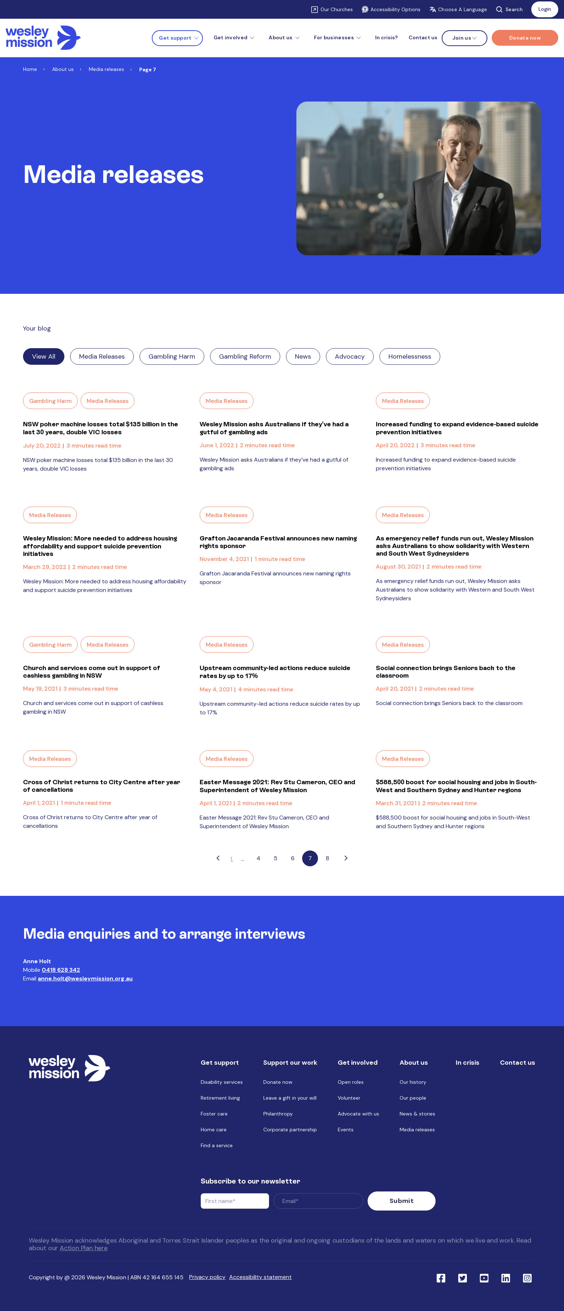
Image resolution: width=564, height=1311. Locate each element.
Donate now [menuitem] (277, 1082)
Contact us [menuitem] (423, 37)
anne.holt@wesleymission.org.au (85, 978)
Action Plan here (84, 1244)
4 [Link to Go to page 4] (258, 858)
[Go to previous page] (218, 858)
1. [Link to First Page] (231, 859)
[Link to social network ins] (527, 1274)
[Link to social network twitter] (462, 1274)
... (242, 859)
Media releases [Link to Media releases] (106, 69)
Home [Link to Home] (30, 69)
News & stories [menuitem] (417, 1113)
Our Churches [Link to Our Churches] (336, 9)
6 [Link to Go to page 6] (293, 858)
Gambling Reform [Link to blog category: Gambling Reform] (245, 356)
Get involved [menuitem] (358, 1062)
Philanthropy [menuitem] (278, 1113)
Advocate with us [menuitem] (358, 1113)
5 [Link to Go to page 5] (275, 858)
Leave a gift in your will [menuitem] (290, 1098)
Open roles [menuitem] (351, 1082)
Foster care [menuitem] (214, 1113)
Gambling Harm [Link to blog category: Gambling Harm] (172, 356)
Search (509, 9)
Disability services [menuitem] (222, 1082)
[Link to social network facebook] (441, 1274)
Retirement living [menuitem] (220, 1098)
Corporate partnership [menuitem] (290, 1129)
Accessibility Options (390, 9)
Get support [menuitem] (220, 1062)
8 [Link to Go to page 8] (327, 858)
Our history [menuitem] (413, 1082)
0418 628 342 (61, 970)
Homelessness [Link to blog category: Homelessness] (409, 356)
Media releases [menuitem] (417, 1129)
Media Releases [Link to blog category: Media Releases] (102, 356)
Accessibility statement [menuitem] (260, 1274)
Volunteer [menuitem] (349, 1098)
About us (280, 37)
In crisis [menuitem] (467, 1062)
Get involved (231, 37)
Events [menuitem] (346, 1129)
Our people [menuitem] (413, 1098)
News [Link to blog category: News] (303, 356)
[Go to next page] (346, 858)
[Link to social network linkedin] (506, 1274)
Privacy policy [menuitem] (207, 1274)
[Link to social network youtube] (484, 1274)
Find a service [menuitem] (217, 1145)
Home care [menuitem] (214, 1129)
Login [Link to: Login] (544, 9)
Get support (175, 38)
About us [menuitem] (414, 1062)
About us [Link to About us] (63, 69)
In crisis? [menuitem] (386, 37)
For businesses (334, 37)
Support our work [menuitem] (290, 1062)
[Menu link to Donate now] (525, 38)
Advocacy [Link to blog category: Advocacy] (350, 356)
